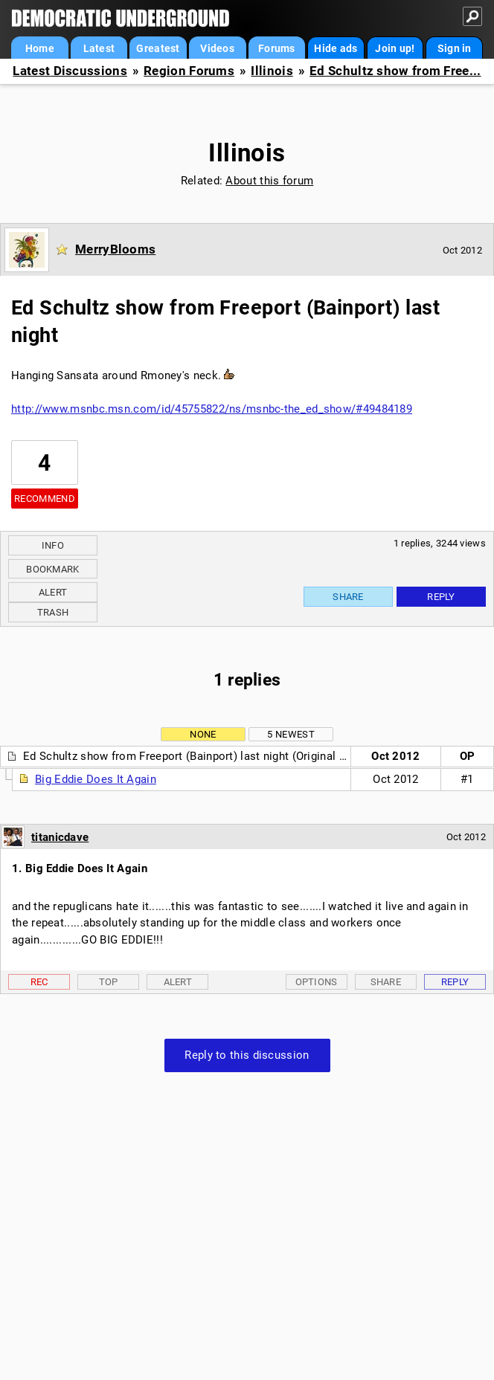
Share (348, 596)
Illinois (271, 71)
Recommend (44, 498)
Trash (53, 612)
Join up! (394, 48)
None (203, 734)
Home (39, 48)
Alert (53, 592)
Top (108, 981)
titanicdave (60, 837)
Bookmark (52, 569)
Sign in (454, 48)
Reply (441, 596)
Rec (39, 981)
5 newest (290, 734)
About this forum (269, 180)
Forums (276, 48)
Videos (217, 48)
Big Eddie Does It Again (95, 779)
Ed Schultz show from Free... (395, 71)
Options (316, 981)
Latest (99, 48)
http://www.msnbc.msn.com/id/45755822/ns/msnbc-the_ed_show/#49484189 (211, 409)
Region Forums (189, 71)
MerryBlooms (115, 249)
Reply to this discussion (247, 1055)
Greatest (157, 48)
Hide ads (335, 48)
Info (53, 545)
